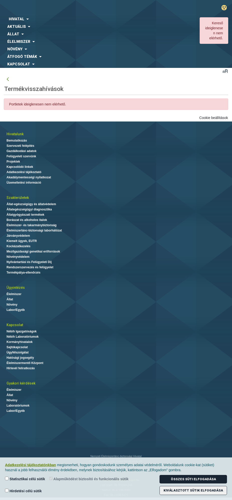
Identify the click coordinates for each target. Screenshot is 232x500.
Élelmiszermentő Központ (25, 363)
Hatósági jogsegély (20, 357)
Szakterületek (18, 198)
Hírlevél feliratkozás (21, 368)
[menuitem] (97, 19)
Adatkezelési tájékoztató (24, 172)
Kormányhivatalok (20, 342)
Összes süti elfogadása (193, 479)
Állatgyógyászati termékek (25, 214)
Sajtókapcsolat (17, 347)
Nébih (77, 8)
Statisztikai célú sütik (25, 479)
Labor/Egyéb (16, 310)
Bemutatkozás (17, 140)
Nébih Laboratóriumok (23, 336)
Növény (12, 304)
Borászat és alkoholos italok (27, 220)
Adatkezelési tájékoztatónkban (30, 465)
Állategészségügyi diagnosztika (29, 209)
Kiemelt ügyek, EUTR (22, 241)
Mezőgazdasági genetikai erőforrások (33, 251)
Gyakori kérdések (21, 383)
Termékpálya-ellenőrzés (23, 272)
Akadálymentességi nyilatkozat (29, 177)
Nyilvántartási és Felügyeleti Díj (29, 262)
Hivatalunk (15, 134)
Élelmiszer (14, 294)
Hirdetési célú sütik (23, 491)
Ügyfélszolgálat (18, 352)
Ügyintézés (16, 288)
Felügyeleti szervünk (21, 156)
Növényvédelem (18, 257)
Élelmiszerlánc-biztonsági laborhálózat (34, 230)
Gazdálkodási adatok (21, 151)
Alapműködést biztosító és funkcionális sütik (89, 479)
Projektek (13, 161)
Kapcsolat (15, 325)
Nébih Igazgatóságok (22, 331)
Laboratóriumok (18, 405)
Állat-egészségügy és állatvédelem (31, 204)
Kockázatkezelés (18, 246)
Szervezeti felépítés (20, 146)
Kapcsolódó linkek (20, 167)
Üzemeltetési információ (24, 182)
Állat (10, 299)
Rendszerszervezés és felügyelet (30, 267)
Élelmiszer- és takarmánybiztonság (31, 225)
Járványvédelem (18, 235)
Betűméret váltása (225, 71)
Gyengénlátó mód (226, 7)
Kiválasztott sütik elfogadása (193, 490)
